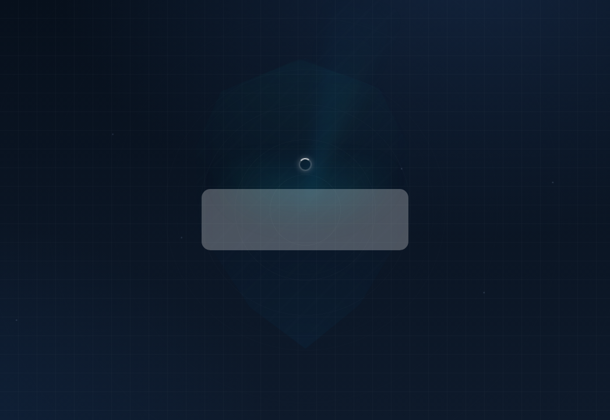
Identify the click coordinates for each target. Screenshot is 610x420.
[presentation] (304, 220)
